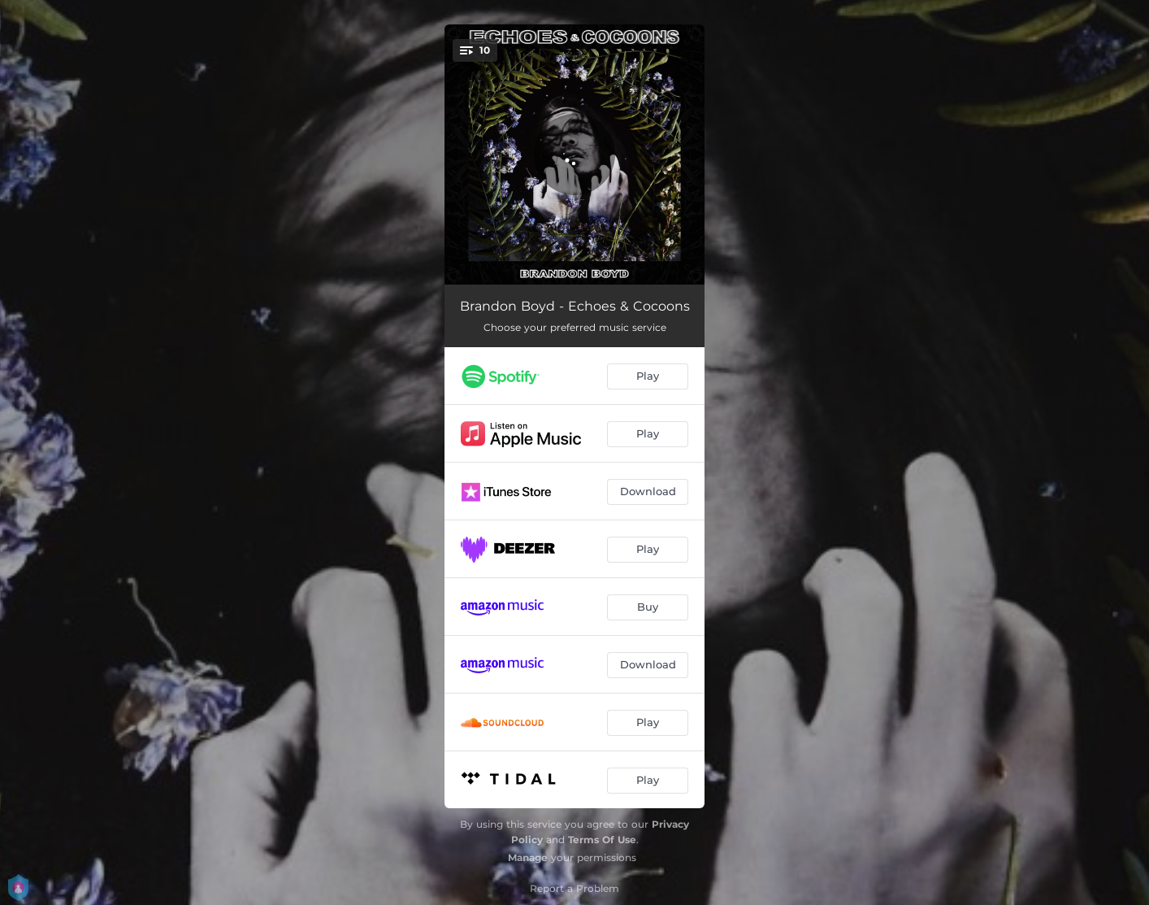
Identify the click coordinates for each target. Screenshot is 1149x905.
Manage (528, 857)
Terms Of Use (602, 839)
